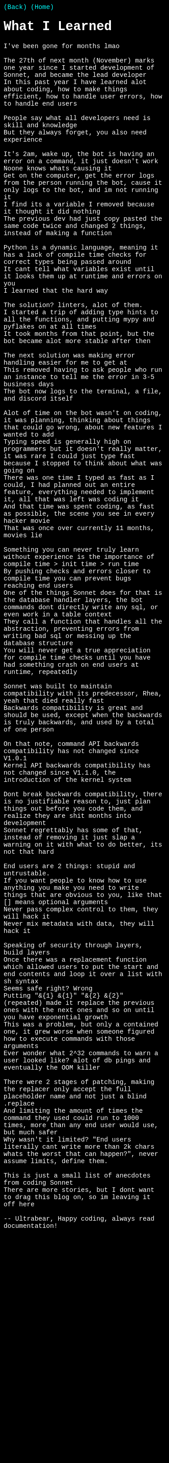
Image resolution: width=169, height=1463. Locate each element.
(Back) (15, 8)
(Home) (42, 8)
